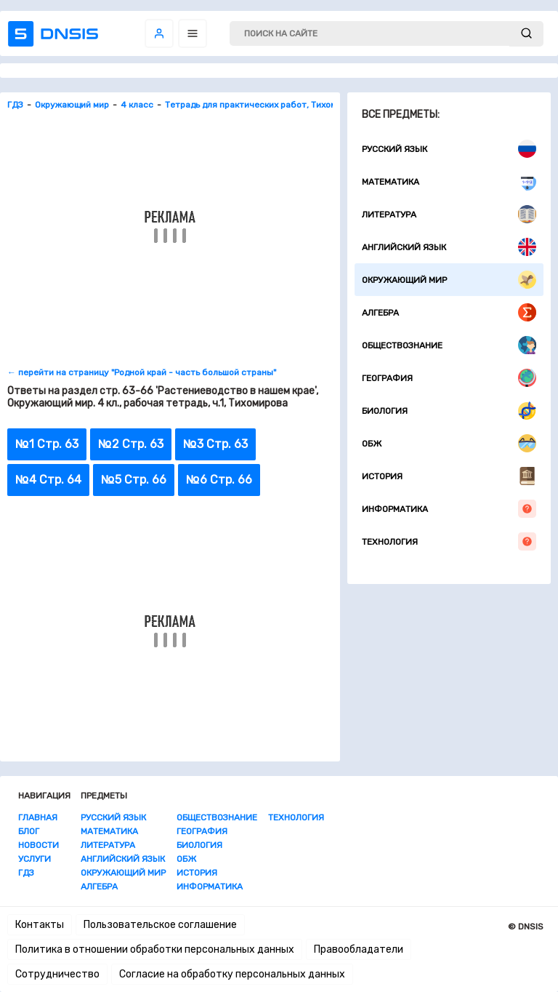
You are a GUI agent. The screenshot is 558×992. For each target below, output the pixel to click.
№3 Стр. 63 (215, 444)
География (449, 378)
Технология (449, 541)
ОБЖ (449, 443)
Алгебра (449, 312)
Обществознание (449, 345)
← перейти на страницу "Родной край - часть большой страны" (141, 372)
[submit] (526, 34)
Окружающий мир (449, 280)
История (449, 476)
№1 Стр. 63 (46, 444)
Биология (449, 410)
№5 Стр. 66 (133, 480)
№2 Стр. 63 (130, 444)
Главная (37, 817)
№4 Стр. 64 (48, 480)
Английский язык (449, 247)
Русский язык (449, 149)
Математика (449, 181)
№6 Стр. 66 (219, 480)
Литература (449, 214)
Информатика (449, 509)
